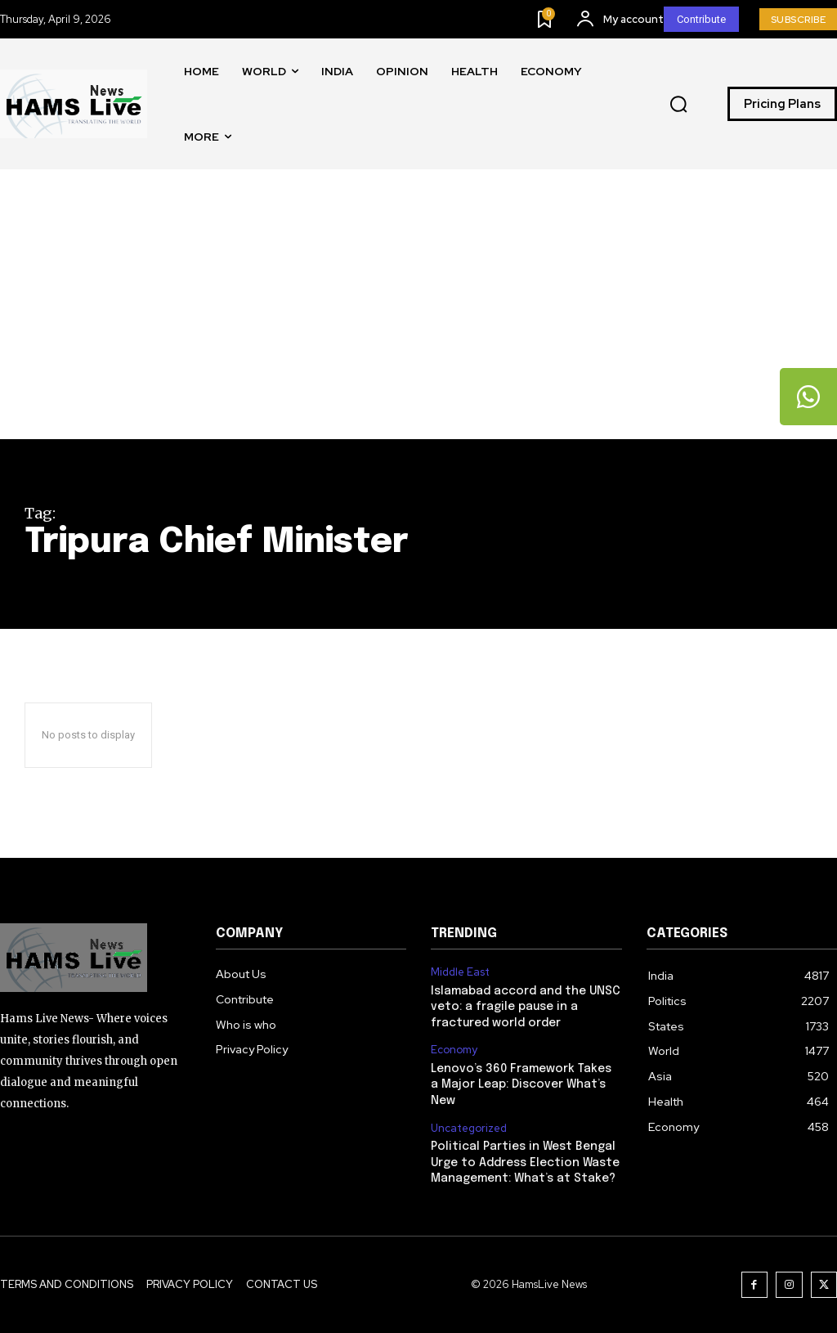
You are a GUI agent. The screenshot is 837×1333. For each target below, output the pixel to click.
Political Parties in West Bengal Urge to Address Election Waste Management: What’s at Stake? (525, 1162)
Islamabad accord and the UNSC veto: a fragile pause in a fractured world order (525, 1007)
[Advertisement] (418, 316)
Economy (454, 1050)
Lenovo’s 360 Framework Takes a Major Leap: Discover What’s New (521, 1084)
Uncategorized (469, 1128)
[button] (678, 104)
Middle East (460, 972)
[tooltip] (808, 396)
